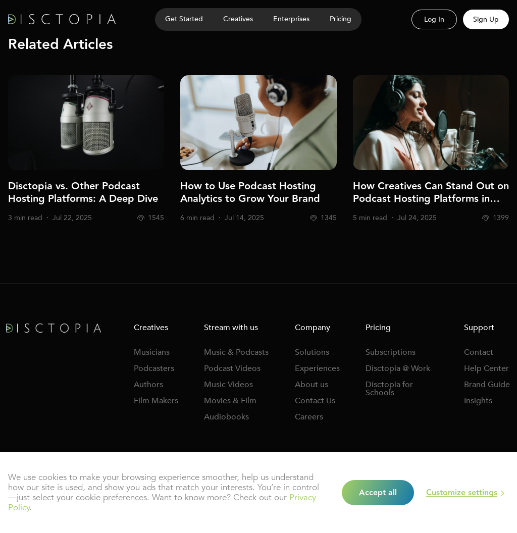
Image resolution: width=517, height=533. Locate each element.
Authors (148, 384)
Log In (434, 19)
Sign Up (486, 19)
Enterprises (291, 19)
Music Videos (228, 384)
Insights (478, 400)
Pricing (340, 19)
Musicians (152, 352)
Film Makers (156, 400)
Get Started (184, 19)
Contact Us (315, 400)
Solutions (312, 352)
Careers (309, 416)
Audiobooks (226, 416)
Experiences (317, 368)
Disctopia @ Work (398, 368)
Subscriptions (391, 352)
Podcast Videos (232, 368)
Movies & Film (230, 400)
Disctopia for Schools (389, 388)
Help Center (486, 368)
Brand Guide (487, 384)
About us (311, 384)
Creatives (238, 19)
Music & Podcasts (236, 352)
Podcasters (154, 368)
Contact (478, 352)
